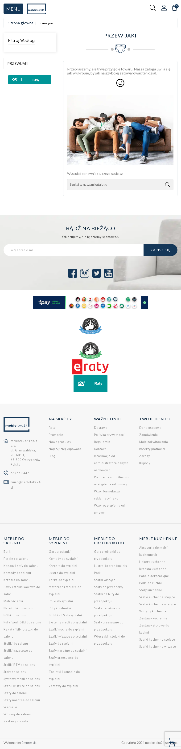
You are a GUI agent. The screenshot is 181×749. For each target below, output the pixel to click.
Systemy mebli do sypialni (68, 622)
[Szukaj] (120, 184)
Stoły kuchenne (150, 590)
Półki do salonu (15, 615)
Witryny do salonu (17, 714)
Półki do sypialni (61, 601)
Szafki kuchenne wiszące (157, 604)
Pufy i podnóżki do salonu (22, 622)
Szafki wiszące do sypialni (68, 636)
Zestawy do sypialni (63, 686)
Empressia (29, 743)
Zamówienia (148, 435)
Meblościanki (13, 601)
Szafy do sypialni (61, 643)
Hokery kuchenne (152, 562)
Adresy (144, 456)
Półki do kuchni (150, 583)
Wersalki (10, 707)
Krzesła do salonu (17, 580)
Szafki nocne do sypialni (66, 629)
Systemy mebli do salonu (22, 679)
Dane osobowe (150, 428)
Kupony (144, 463)
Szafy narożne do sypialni (68, 650)
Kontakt (100, 449)
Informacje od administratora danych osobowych (111, 463)
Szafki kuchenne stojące (157, 597)
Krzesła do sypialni (63, 566)
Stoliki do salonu (16, 643)
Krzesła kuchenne (152, 569)
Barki (8, 551)
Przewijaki (18, 63)
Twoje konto (154, 419)
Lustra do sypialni (62, 573)
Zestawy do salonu (18, 721)
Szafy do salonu (15, 693)
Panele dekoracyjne (154, 576)
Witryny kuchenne (153, 611)
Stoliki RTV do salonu (19, 665)
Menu (13, 9)
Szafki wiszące (104, 580)
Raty (52, 428)
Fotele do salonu (16, 559)
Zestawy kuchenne (153, 618)
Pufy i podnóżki (60, 608)
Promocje (56, 435)
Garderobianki (60, 551)
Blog (52, 456)
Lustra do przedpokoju (110, 566)
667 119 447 (20, 473)
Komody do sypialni (63, 559)
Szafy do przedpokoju (110, 587)
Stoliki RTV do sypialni (65, 615)
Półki (98, 573)
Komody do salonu (17, 573)
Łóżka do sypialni (61, 580)
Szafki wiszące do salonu (22, 686)
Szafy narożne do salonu (22, 700)
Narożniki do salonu (18, 608)
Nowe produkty (60, 442)
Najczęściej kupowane (65, 449)
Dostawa (100, 428)
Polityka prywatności (109, 435)
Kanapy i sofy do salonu (21, 566)
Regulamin (102, 442)
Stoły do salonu (15, 672)
